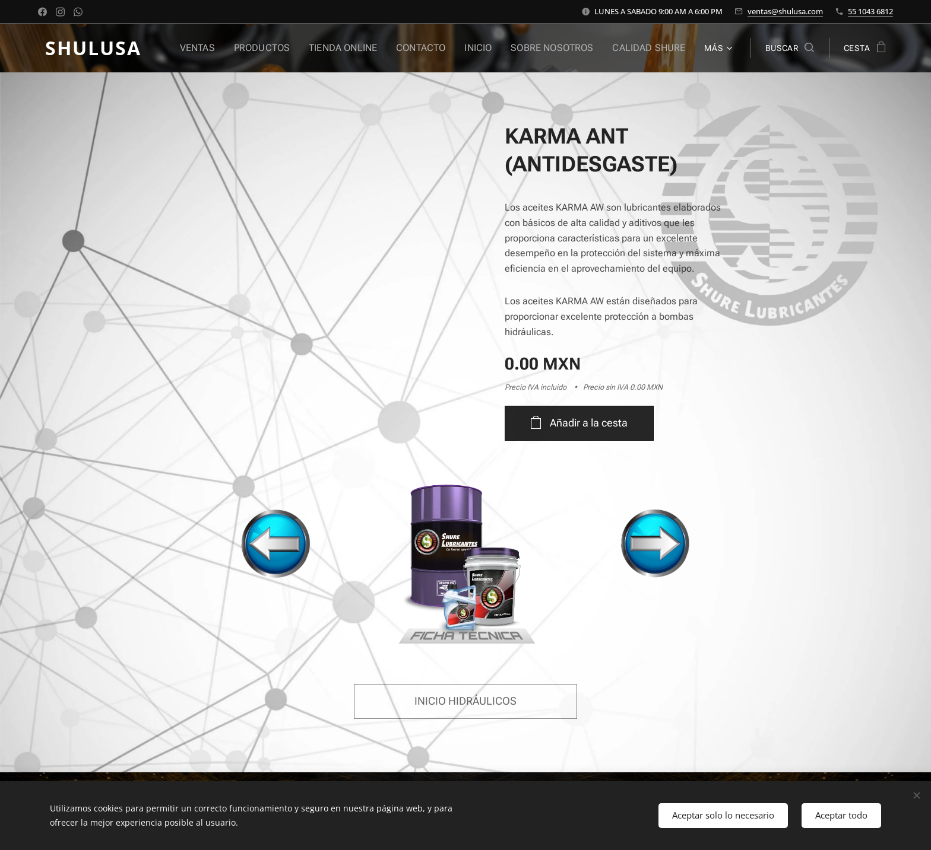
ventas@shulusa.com (785, 11)
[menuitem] (224, 48)
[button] (789, 48)
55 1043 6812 (870, 11)
